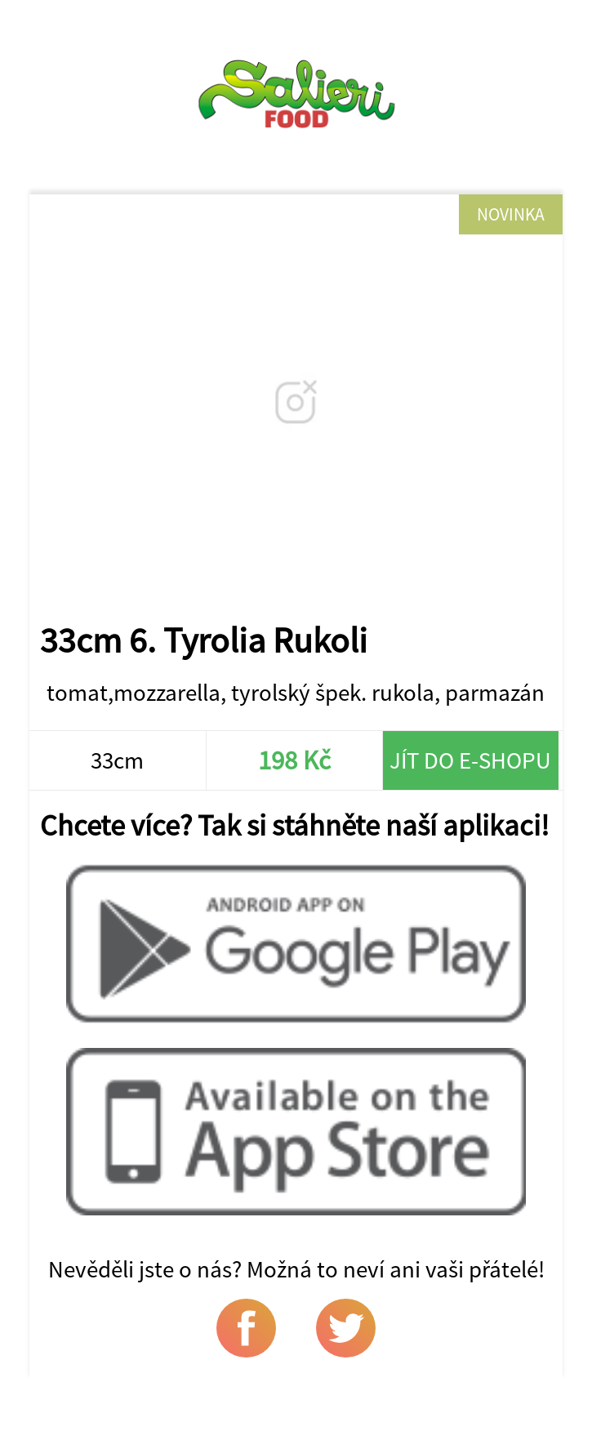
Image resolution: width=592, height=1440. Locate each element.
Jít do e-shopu (470, 760)
